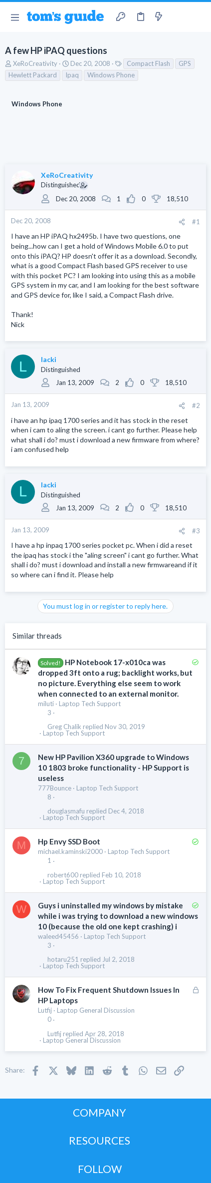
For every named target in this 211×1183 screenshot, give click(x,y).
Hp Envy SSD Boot (69, 841)
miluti (46, 704)
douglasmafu (66, 811)
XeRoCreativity (35, 63)
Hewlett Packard (32, 75)
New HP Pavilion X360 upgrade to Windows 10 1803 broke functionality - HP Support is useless (113, 768)
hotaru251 (63, 959)
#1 (196, 222)
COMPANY (99, 1112)
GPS (185, 63)
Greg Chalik (64, 727)
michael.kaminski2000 (70, 851)
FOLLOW (100, 1169)
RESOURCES (99, 1140)
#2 (196, 405)
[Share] (182, 222)
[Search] (197, 17)
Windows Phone (111, 75)
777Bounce (54, 788)
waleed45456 (58, 936)
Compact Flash (148, 63)
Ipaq (72, 75)
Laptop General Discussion (96, 1010)
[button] (14, 17)
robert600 (62, 875)
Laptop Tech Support (90, 704)
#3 (196, 531)
